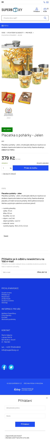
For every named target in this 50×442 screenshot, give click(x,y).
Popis (4, 188)
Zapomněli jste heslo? (14, 436)
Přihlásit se (42, 272)
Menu (6, 26)
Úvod (3, 33)
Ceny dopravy (6, 315)
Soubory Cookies (8, 301)
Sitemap (5, 303)
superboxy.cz (17, 383)
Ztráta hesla (6, 299)
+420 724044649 (44, 2)
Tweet (6, 236)
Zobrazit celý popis (8, 150)
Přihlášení (25, 424)
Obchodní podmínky (9, 319)
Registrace (6, 297)
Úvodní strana (7, 293)
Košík (45, 10)
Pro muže (29, 33)
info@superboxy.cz (47, 2)
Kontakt (4, 317)
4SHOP (30, 390)
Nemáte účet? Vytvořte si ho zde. (18, 438)
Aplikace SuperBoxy (9, 313)
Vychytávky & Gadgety (15, 33)
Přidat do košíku (30, 168)
